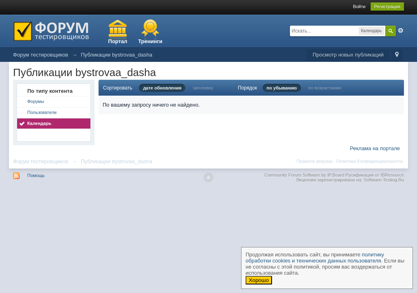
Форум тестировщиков (40, 161)
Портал (117, 41)
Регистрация (387, 6)
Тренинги (150, 41)
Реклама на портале (375, 148)
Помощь (36, 175)
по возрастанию (324, 87)
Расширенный (400, 30)
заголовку (203, 87)
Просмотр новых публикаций (348, 55)
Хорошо (259, 280)
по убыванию (282, 87)
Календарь (39, 123)
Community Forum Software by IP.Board (304, 175)
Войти (359, 6)
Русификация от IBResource (374, 175)
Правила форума (314, 161)
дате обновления (162, 87)
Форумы (35, 101)
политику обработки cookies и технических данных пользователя (315, 257)
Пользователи (42, 112)
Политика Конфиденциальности (369, 161)
